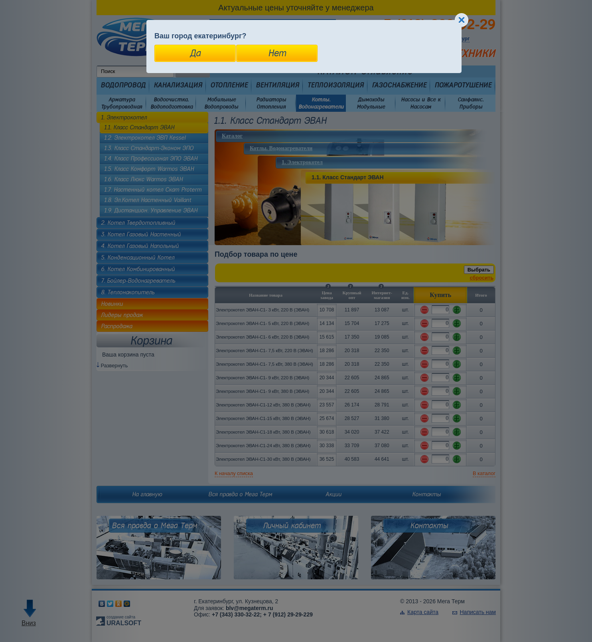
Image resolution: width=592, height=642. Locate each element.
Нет (277, 53)
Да (195, 53)
